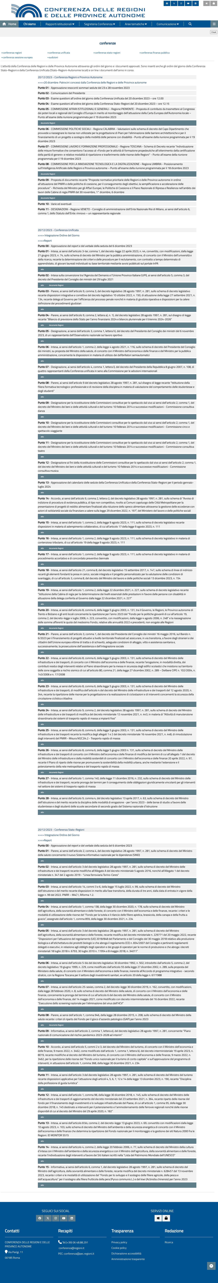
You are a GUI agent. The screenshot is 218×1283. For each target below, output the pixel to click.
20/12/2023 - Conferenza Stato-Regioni (61, 830)
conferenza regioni (12, 52)
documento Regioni (47, 123)
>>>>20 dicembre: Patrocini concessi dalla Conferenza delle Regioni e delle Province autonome (92, 82)
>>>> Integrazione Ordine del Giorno (58, 235)
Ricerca (169, 1242)
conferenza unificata (59, 52)
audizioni (53, 57)
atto (42, 269)
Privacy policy (119, 1242)
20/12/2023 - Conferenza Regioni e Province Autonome (70, 77)
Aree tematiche (136, 24)
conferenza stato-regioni (107, 52)
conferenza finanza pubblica (155, 52)
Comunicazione (168, 24)
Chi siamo (29, 24)
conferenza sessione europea (18, 57)
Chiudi (213, 32)
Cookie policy (119, 1248)
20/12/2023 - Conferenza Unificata (58, 230)
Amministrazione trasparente (128, 1259)
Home (9, 24)
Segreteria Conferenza (99, 24)
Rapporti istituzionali (60, 24)
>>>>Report (45, 241)
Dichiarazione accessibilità (126, 1253)
